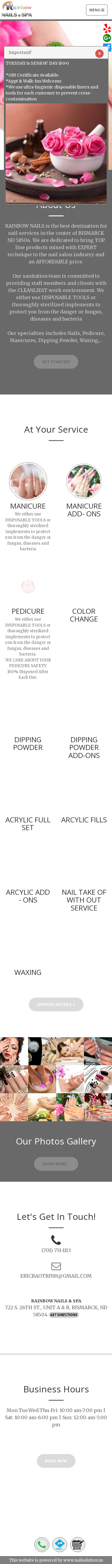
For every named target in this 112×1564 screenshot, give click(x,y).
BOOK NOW (56, 1461)
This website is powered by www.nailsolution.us (56, 1560)
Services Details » (56, 1005)
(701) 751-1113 (56, 1250)
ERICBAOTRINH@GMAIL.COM (56, 1276)
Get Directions (63, 1314)
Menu (98, 11)
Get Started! (56, 362)
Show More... (55, 1164)
